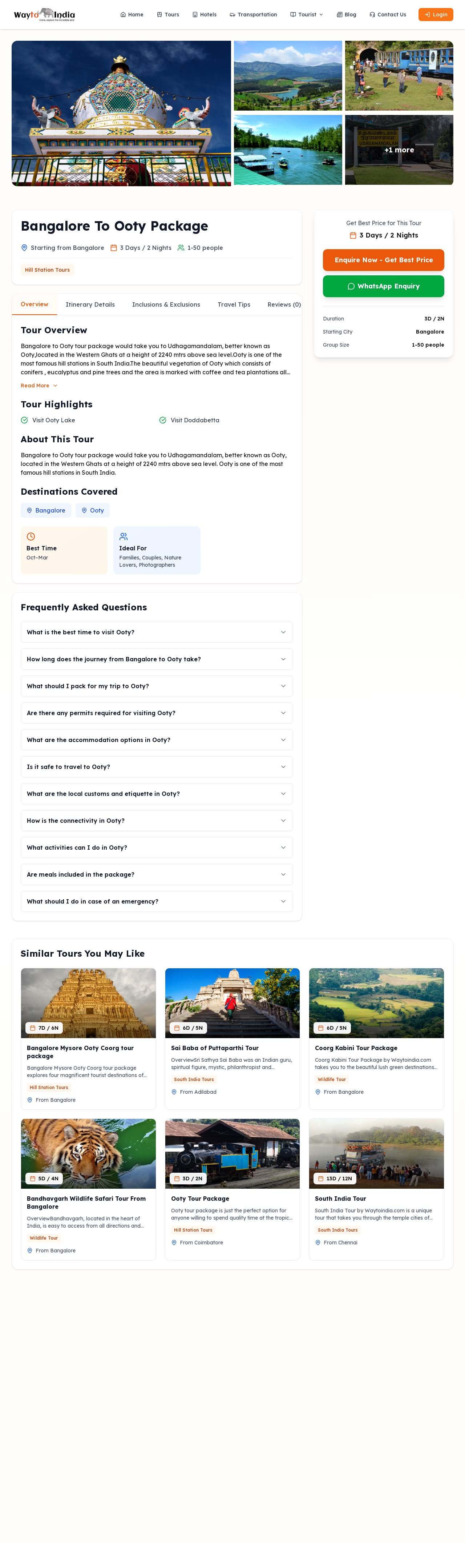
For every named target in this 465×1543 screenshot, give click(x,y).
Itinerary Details (90, 304)
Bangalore (46, 510)
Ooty (92, 510)
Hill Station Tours (47, 270)
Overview (34, 304)
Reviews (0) (284, 304)
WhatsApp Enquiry (384, 286)
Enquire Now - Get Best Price (384, 260)
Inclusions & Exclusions (166, 304)
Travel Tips (234, 304)
